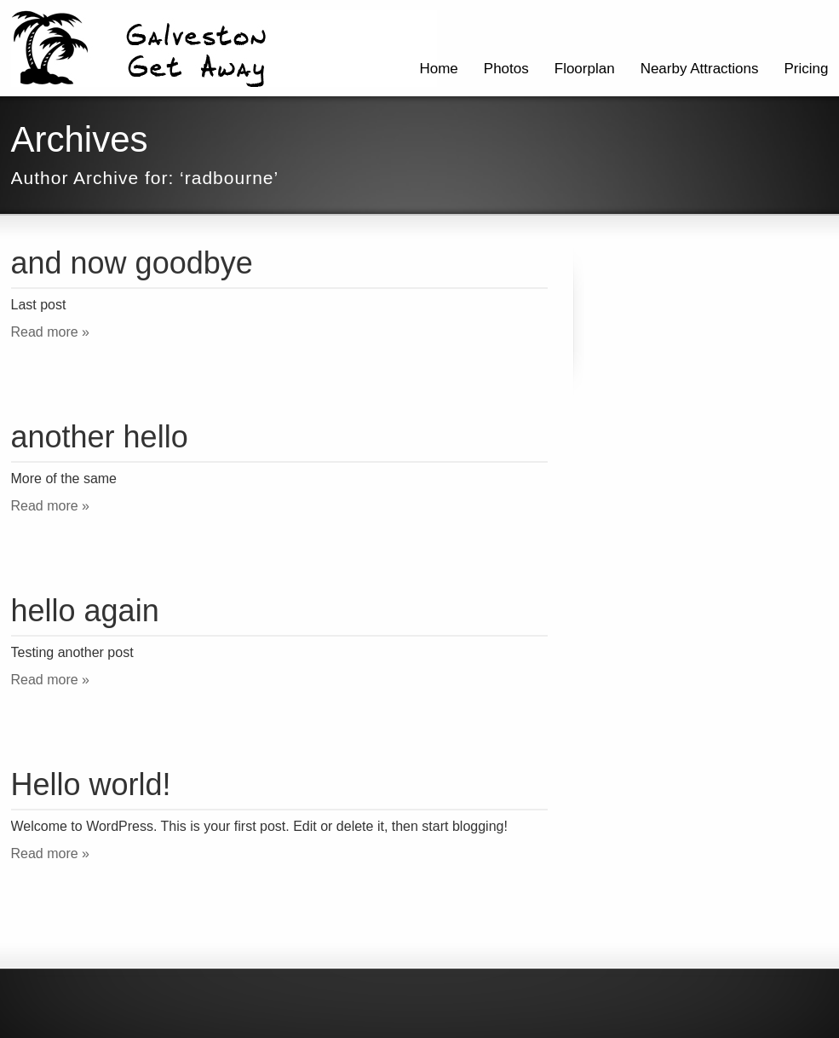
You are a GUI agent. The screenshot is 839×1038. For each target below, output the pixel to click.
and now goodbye (132, 262)
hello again (85, 610)
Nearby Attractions (700, 69)
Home (438, 69)
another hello (99, 436)
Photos (506, 69)
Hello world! (91, 784)
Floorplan (585, 69)
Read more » (50, 332)
